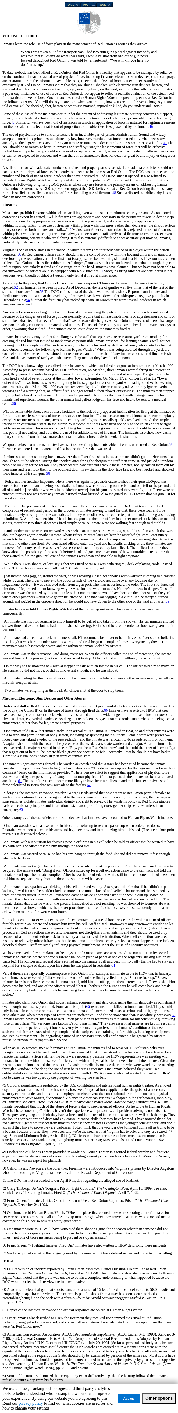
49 (69, 230)
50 (19, 254)
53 (41, 292)
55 (41, 345)
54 (28, 300)
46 (151, 126)
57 (170, 445)
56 (14, 403)
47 (165, 143)
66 (173, 1015)
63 (21, 810)
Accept (129, 1398)
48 (114, 193)
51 (101, 271)
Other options (159, 1398)
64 (113, 965)
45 (13, 122)
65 (88, 1006)
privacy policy (31, 1403)
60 (106, 710)
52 (16, 287)
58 (48, 473)
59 (168, 601)
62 (89, 785)
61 (20, 781)
